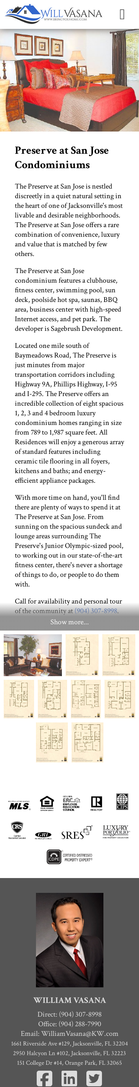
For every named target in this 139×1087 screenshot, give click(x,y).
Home (70, 1053)
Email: (70, 963)
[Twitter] (94, 1013)
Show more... (69, 551)
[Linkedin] (69, 1013)
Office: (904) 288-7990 (69, 953)
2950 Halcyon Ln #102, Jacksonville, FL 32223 (69, 982)
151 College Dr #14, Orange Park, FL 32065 (69, 992)
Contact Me (70, 1063)
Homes (69, 1073)
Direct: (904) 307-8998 (69, 943)
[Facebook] (44, 1013)
